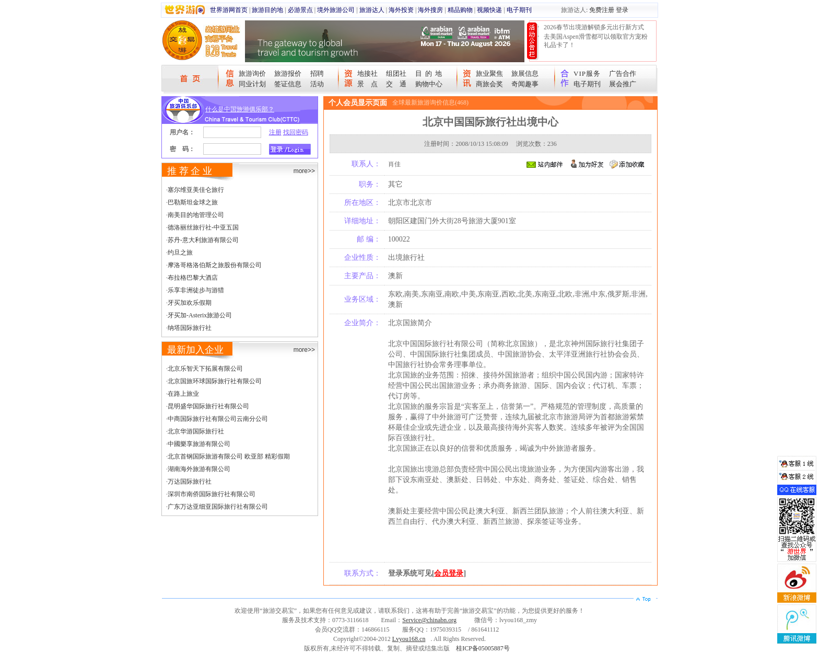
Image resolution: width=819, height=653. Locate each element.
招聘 (317, 73)
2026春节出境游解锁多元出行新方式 (594, 27)
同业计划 (252, 84)
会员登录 (448, 573)
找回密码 (295, 132)
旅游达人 (371, 10)
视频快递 (489, 10)
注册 (275, 132)
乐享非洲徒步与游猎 (196, 290)
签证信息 (287, 84)
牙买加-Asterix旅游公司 (200, 315)
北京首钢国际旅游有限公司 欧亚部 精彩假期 (229, 456)
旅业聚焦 (489, 73)
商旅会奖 (489, 84)
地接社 (367, 73)
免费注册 (601, 10)
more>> (304, 171)
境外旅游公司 (336, 10)
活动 (317, 84)
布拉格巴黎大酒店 (193, 277)
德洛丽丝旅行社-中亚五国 (203, 227)
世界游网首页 (229, 10)
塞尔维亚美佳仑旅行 (196, 189)
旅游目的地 (267, 10)
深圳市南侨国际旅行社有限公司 (211, 494)
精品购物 (460, 10)
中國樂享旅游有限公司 (199, 444)
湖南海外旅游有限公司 (199, 469)
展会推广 (622, 84)
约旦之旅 (180, 252)
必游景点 (300, 10)
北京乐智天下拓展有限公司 (205, 368)
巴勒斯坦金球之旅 (193, 202)
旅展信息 (525, 73)
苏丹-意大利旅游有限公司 (203, 240)
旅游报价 (287, 73)
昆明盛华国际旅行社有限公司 (208, 406)
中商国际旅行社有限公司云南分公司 (218, 418)
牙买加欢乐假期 (190, 302)
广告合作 (622, 73)
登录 (622, 10)
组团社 (396, 73)
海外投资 (401, 10)
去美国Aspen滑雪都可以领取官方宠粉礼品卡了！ (596, 41)
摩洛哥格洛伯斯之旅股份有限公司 (215, 265)
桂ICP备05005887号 (483, 648)
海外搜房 (430, 10)
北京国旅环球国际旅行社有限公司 (215, 381)
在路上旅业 (183, 393)
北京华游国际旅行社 (196, 431)
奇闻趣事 (525, 84)
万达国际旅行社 (190, 481)
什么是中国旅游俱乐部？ (239, 109)
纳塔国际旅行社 (190, 327)
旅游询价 (252, 73)
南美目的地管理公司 (196, 215)
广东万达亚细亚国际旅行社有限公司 (218, 506)
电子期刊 (519, 10)
